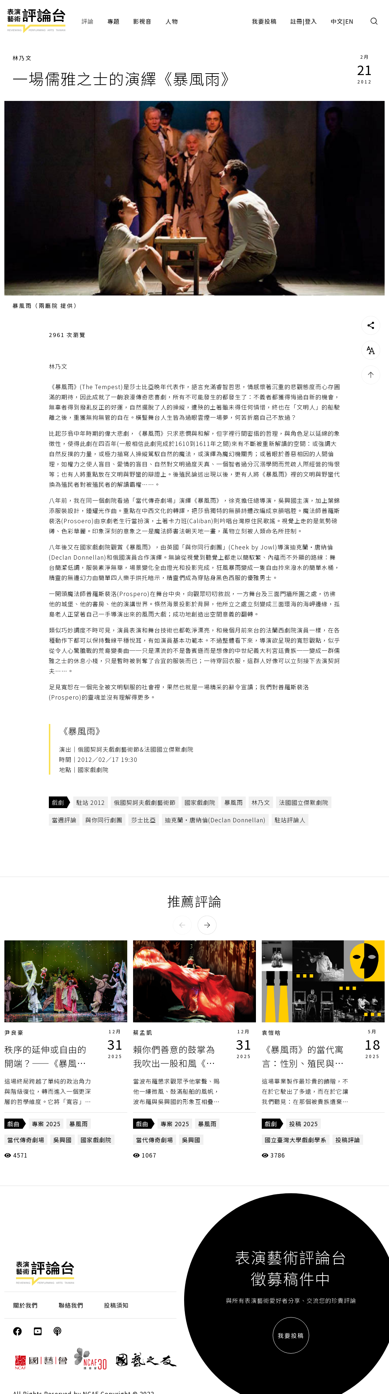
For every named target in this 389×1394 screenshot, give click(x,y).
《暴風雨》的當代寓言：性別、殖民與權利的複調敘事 (303, 1063)
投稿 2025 (303, 1123)
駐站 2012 (90, 802)
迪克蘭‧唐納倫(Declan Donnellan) (215, 819)
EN (349, 21)
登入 (311, 21)
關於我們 (25, 1305)
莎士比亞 (143, 819)
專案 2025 (46, 1123)
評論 (87, 21)
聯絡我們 (71, 1305)
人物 (172, 21)
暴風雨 (233, 802)
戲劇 (58, 802)
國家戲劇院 (199, 802)
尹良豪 (14, 1032)
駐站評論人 (290, 819)
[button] (182, 925)
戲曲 (13, 1123)
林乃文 (22, 58)
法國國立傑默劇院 (303, 802)
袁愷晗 (271, 1032)
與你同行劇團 (103, 819)
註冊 (296, 21)
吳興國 (62, 1139)
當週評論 (64, 819)
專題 (113, 21)
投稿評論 (347, 1139)
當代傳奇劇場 (25, 1139)
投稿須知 (116, 1305)
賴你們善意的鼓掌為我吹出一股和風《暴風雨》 (174, 1063)
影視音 (142, 21)
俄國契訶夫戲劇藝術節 (145, 802)
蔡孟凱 (143, 1032)
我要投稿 (264, 21)
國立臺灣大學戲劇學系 (296, 1139)
